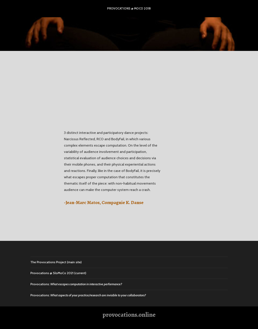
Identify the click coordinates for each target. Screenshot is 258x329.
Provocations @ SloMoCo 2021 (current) (58, 273)
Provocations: (76, 284)
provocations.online (129, 314)
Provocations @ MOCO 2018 (129, 8)
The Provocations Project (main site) (56, 262)
